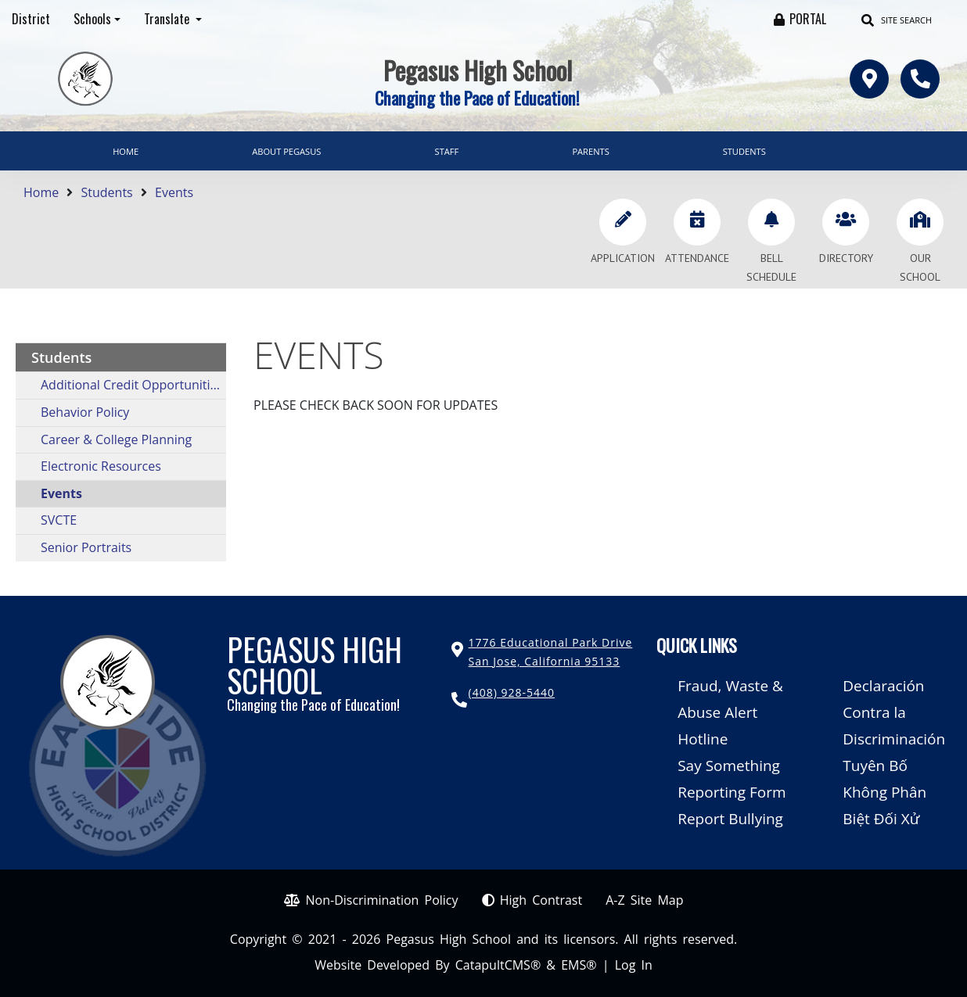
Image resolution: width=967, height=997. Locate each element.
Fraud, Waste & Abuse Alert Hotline (730, 712)
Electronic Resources (101, 466)
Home (125, 151)
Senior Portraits (86, 547)
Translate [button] (168, 18)
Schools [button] (92, 18)
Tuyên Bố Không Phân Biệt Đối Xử (884, 792)
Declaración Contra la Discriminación (894, 712)
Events (174, 192)
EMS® (578, 965)
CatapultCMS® (498, 965)
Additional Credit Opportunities (132, 384)
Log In (633, 965)
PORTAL (807, 18)
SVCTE (59, 520)
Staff (447, 151)
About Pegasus (286, 151)
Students (744, 151)
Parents (590, 151)
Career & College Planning (116, 439)
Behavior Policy (85, 412)
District (31, 18)
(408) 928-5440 (512, 692)
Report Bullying (730, 819)
